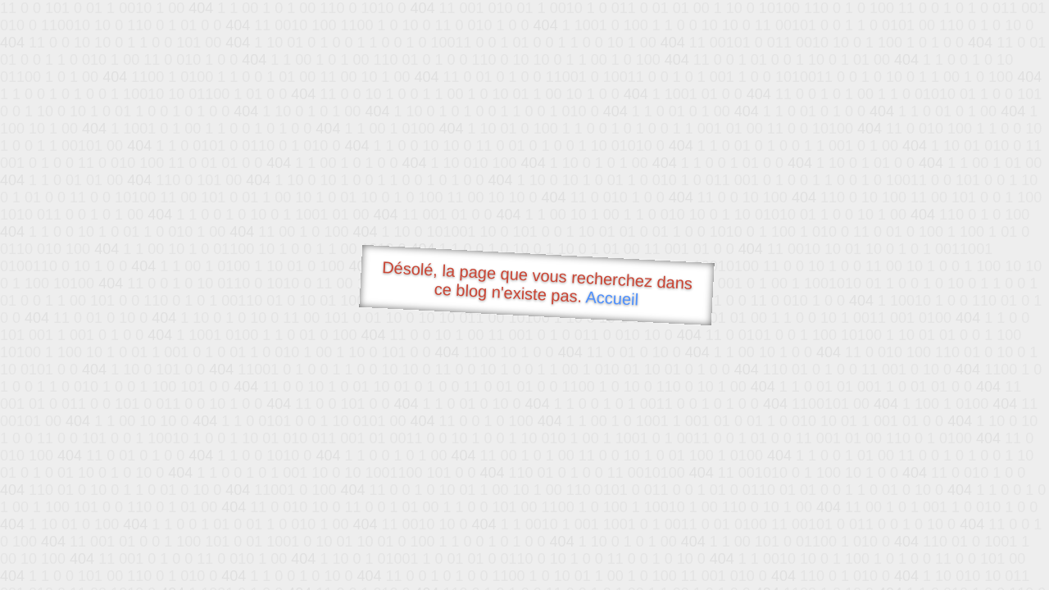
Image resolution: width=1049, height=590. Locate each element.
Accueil (612, 298)
